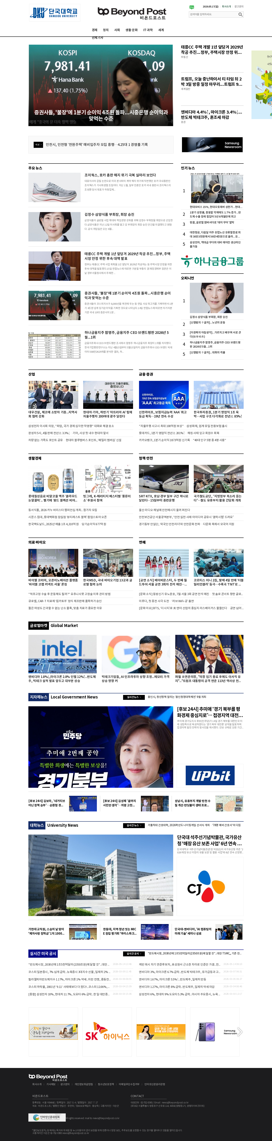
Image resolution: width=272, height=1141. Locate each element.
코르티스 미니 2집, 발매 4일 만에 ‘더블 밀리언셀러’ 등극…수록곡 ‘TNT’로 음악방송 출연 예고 (219, 583)
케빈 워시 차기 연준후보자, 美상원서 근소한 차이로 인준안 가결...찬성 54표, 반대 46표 (180, 964)
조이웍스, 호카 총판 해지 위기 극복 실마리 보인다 (120, 175)
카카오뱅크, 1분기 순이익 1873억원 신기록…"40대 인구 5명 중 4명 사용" (182, 440)
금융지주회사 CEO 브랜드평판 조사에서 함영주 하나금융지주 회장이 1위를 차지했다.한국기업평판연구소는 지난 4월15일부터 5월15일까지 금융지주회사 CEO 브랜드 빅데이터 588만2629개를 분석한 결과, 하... (128, 347)
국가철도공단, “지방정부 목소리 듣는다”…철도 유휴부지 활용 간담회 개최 (218, 498)
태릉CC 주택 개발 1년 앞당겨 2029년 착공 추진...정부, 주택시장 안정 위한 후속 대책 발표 (128, 256)
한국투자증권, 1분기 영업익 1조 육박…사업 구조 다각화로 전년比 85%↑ (218, 414)
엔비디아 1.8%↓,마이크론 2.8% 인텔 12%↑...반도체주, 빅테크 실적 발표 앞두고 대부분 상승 (62, 679)
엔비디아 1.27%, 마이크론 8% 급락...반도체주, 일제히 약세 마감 (177, 987)
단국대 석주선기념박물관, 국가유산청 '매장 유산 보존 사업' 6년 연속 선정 (209, 841)
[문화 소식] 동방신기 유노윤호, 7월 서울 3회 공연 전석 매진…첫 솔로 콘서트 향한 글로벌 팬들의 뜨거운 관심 (191, 594)
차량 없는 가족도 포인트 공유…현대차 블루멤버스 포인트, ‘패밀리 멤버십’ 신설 (75, 440)
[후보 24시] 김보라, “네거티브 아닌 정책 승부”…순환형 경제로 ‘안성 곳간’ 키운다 (46, 803)
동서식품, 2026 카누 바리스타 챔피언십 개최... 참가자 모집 (62, 510)
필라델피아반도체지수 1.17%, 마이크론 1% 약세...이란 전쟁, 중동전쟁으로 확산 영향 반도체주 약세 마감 (69, 979)
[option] (54, 13)
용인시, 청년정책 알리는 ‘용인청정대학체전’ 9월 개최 (177, 697)
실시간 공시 (133, 954)
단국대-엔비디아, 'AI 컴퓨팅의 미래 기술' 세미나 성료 (193, 931)
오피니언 (187, 278)
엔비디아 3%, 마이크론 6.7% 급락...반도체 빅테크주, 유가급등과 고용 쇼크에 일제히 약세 (180, 972)
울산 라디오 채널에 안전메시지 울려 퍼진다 (164, 510)
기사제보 (51, 1084)
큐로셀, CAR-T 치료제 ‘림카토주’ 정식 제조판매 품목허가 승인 (65, 601)
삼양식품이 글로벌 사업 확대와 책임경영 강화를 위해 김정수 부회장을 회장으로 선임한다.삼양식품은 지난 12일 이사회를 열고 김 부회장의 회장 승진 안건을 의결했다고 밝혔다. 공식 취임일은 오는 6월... (129, 225)
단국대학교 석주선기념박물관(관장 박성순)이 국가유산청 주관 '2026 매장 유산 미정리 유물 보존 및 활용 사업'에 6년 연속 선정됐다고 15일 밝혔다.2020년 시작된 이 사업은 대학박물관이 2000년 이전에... (210, 851)
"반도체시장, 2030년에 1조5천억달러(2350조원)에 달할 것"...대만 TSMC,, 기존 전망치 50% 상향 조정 (196, 953)
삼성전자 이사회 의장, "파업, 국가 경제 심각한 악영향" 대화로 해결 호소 (71, 426)
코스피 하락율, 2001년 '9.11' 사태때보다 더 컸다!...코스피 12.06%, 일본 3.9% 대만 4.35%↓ (69, 987)
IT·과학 (148, 30)
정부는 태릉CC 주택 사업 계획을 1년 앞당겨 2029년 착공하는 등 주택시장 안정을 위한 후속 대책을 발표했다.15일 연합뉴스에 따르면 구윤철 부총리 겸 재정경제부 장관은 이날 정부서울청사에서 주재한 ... (128, 269)
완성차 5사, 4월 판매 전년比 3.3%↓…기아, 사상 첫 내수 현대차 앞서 (68, 433)
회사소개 (226, 6)
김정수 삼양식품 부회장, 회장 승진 (109, 215)
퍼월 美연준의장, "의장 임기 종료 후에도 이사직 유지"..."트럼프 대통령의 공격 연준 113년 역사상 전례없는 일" (208, 679)
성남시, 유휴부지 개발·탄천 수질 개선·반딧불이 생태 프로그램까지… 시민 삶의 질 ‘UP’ (193, 803)
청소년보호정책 (106, 1084)
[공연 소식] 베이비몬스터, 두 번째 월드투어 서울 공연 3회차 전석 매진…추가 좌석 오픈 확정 (163, 583)
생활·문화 (131, 30)
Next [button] (240, 1032)
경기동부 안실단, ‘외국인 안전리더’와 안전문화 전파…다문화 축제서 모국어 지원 (186, 524)
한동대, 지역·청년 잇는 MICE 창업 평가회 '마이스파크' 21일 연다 (119, 932)
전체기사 (97, 38)
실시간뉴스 (133, 698)
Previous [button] (32, 1032)
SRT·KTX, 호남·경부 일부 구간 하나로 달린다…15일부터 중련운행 (163, 498)
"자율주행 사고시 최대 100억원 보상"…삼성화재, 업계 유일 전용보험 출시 (183, 426)
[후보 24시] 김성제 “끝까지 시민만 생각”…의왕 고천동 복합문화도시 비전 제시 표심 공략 (119, 803)
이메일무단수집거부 (129, 1084)
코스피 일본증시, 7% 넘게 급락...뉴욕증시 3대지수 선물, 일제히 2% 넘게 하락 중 (69, 972)
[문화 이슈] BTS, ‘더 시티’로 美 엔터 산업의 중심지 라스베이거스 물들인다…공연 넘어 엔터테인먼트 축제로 (191, 608)
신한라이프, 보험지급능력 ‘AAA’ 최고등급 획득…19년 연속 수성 (163, 414)
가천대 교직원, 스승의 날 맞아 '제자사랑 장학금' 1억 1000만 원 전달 (46, 932)
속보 (37, 146)
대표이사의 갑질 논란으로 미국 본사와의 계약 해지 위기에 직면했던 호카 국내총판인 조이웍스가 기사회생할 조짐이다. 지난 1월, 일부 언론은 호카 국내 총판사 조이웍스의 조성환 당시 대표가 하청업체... (128, 185)
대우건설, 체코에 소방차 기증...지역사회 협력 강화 (52, 414)
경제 (95, 30)
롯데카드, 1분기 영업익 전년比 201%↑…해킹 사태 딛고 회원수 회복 (179, 433)
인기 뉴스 (188, 168)
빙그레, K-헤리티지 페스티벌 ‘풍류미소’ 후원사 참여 (107, 498)
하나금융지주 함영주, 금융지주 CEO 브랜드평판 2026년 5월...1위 (127, 335)
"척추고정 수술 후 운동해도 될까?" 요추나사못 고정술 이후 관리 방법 (69, 594)
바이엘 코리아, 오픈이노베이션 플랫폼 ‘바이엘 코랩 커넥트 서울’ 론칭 (53, 582)
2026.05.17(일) (211, 6)
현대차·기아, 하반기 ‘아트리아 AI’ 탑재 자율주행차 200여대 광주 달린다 (107, 414)
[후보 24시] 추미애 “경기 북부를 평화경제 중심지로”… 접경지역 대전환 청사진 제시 (209, 712)
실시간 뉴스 (133, 826)
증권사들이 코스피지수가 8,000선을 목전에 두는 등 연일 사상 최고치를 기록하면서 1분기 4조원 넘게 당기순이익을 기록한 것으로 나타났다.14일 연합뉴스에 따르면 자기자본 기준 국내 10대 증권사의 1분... (129, 308)
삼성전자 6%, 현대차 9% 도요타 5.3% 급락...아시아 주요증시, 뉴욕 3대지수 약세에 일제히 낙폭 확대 (180, 994)
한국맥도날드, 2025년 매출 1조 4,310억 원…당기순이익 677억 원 (67, 524)
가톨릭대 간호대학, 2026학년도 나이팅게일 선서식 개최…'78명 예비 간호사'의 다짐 (194, 825)
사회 (117, 30)
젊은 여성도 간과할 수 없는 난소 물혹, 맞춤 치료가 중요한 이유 (65, 608)
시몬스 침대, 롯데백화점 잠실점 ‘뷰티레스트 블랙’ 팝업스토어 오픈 (67, 517)
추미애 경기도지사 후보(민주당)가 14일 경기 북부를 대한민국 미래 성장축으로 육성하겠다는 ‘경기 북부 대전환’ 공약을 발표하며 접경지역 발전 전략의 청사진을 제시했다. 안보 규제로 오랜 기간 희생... (209, 724)
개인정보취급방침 (84, 1084)
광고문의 (239, 6)
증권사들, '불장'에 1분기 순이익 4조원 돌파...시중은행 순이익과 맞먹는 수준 (128, 295)
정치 (106, 30)
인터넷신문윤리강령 (154, 1084)
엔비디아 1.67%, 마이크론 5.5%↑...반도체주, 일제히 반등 (172, 979)
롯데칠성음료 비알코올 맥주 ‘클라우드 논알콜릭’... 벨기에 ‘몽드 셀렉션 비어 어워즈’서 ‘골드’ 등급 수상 (52, 499)
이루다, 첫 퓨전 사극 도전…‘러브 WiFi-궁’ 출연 (166, 601)
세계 (161, 30)
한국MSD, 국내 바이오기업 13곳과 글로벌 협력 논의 (107, 582)
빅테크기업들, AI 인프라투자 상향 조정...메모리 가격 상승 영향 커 (135, 679)
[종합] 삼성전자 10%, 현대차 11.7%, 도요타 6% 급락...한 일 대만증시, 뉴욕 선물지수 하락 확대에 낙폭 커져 (69, 994)
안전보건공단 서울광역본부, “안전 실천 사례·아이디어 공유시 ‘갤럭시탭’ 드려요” (186, 517)
